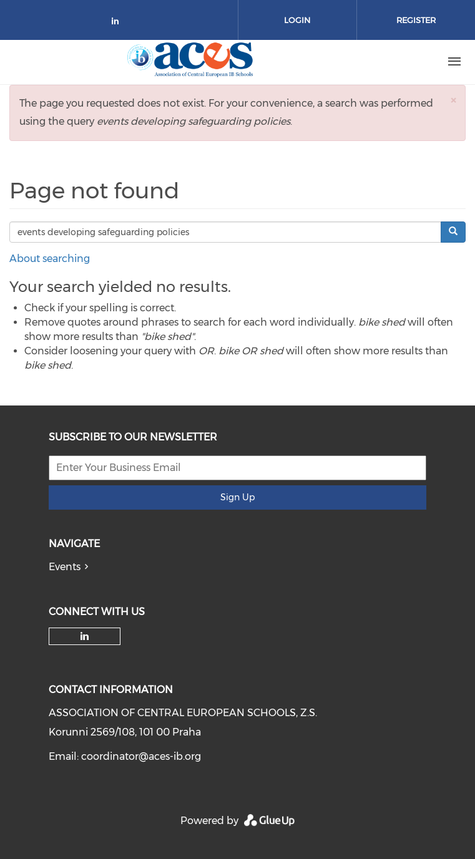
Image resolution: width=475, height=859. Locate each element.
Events (65, 567)
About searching (49, 258)
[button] (453, 100)
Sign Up (237, 497)
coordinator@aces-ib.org (141, 756)
